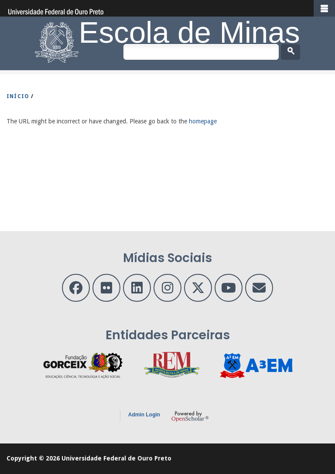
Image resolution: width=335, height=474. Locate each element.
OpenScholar (190, 416)
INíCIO (18, 96)
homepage (203, 121)
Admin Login (144, 415)
